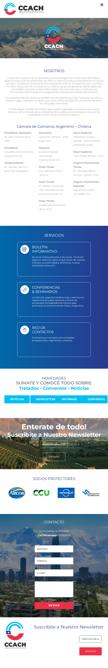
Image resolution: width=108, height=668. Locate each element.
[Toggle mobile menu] (102, 4)
